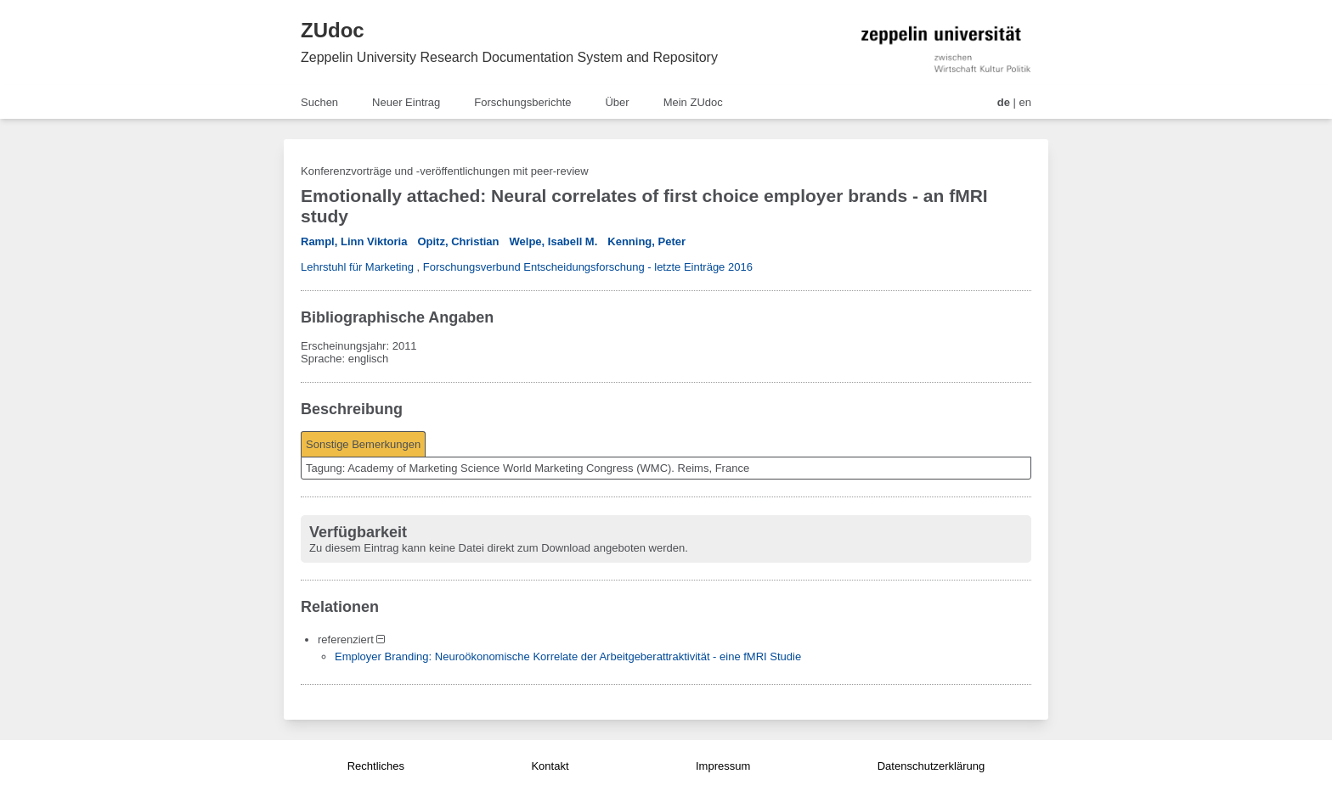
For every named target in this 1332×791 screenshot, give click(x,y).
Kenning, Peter (646, 241)
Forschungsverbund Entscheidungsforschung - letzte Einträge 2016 (588, 267)
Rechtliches (375, 766)
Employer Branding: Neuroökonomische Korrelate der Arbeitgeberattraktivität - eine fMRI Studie (568, 656)
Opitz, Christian (458, 241)
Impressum (723, 766)
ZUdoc (332, 30)
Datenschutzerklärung (931, 766)
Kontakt (549, 766)
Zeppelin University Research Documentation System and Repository (509, 57)
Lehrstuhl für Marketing (357, 267)
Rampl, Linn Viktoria (354, 241)
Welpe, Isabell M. (554, 241)
